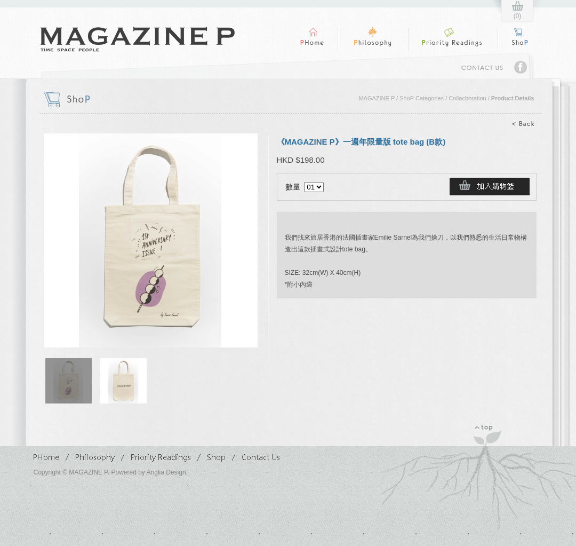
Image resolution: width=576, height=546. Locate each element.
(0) (518, 16)
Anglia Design (166, 472)
